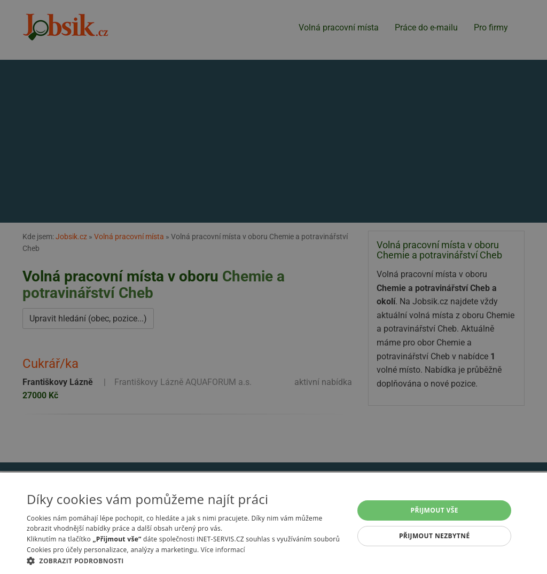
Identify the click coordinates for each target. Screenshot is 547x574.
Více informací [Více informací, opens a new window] (223, 549)
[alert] (273, 287)
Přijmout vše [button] (434, 510)
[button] (185, 560)
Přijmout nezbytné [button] (434, 535)
